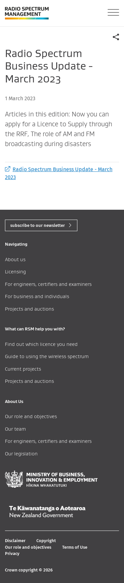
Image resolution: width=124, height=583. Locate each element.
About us (15, 259)
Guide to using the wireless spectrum (47, 356)
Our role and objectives (31, 416)
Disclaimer (15, 540)
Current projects (23, 369)
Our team (15, 429)
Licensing (15, 271)
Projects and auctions (29, 309)
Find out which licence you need (41, 344)
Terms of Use (74, 547)
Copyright (46, 540)
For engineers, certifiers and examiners (48, 284)
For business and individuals (37, 296)
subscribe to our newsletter (37, 225)
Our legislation (21, 453)
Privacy (12, 553)
